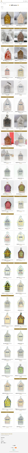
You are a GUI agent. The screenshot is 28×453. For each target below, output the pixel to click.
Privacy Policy (14, 451)
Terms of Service (10, 451)
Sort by (2, 6)
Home (1, 3)
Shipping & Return (17, 451)
